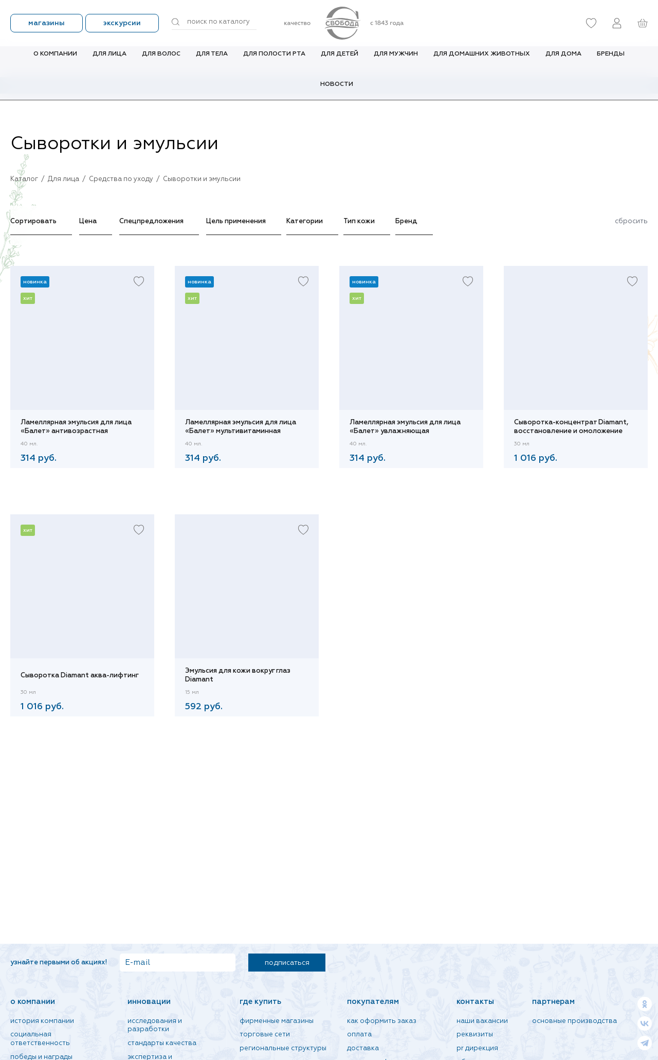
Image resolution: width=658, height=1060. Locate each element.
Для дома (563, 61)
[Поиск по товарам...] (214, 22)
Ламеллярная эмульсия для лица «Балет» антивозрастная (76, 427)
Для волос (161, 61)
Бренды (611, 61)
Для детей (339, 61)
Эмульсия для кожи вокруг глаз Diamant (237, 675)
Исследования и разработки (154, 1025)
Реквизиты (474, 1034)
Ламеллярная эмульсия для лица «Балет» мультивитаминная (240, 427)
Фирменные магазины (277, 1021)
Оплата (359, 1034)
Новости (336, 91)
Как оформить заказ (381, 1021)
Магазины (46, 23)
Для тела (212, 61)
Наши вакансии (482, 1021)
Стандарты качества (161, 1043)
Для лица (109, 61)
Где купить (260, 1001)
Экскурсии (122, 23)
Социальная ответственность (40, 1039)
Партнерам (553, 1001)
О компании (55, 61)
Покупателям (373, 1001)
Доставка (363, 1048)
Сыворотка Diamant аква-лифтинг (80, 675)
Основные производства (574, 1021)
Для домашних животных (481, 61)
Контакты (475, 1001)
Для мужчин (396, 61)
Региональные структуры (283, 1048)
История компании (42, 1021)
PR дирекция (477, 1048)
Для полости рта (274, 61)
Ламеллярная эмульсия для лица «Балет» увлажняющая (405, 427)
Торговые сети (265, 1034)
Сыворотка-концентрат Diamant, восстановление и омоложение (571, 427)
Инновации (149, 1001)
